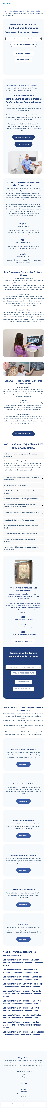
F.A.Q (23, 1074)
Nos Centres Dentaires (23, 1094)
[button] (23, 455)
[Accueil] (12, 1104)
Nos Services (24, 1091)
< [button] (23, 513)
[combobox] (23, 39)
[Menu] (43, 3)
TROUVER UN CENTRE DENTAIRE (23, 44)
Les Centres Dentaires (34, 11)
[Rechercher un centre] (34, 1104)
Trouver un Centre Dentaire (23, 1071)
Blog (23, 1077)
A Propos (23, 1096)
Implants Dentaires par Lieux (17, 11)
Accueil (5, 11)
